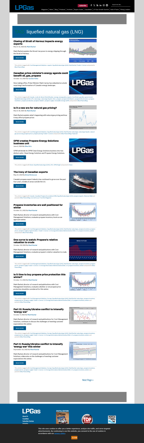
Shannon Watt (88, 196)
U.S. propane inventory (83, 231)
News (51, 9)
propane (59, 99)
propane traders (33, 231)
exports (49, 65)
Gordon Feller (33, 78)
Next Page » (87, 380)
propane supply (49, 100)
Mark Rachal (31, 47)
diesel (42, 97)
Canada (32, 97)
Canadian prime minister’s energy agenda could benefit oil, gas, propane (41, 74)
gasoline (81, 97)
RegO (59, 165)
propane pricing (38, 133)
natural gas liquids (46, 99)
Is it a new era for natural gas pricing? (35, 108)
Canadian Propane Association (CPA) (46, 196)
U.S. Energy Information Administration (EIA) (62, 231)
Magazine (44, 9)
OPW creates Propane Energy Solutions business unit (36, 142)
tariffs (67, 100)
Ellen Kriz (28, 146)
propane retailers (39, 100)
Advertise (25, 424)
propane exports (79, 196)
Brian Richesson (31, 175)
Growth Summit (101, 9)
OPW (55, 165)
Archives (69, 9)
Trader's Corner (82, 65)
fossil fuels (75, 97)
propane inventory (84, 229)
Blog (56, 9)
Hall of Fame (114, 9)
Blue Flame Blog (19, 67)
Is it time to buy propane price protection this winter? (39, 275)
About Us (25, 416)
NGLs (54, 99)
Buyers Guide (78, 9)
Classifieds (88, 9)
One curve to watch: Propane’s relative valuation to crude (36, 241)
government (89, 97)
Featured (74, 133)
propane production (27, 100)
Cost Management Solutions (38, 65)
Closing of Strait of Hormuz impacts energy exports (38, 42)
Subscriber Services (28, 421)
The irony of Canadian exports (31, 172)
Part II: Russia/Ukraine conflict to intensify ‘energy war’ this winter (38, 345)
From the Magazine (45, 198)
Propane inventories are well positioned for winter (38, 206)
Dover (31, 165)
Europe (49, 298)
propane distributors (68, 99)
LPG (32, 99)
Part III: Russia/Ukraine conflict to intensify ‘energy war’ (39, 310)
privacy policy (59, 433)
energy (56, 97)
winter (92, 231)
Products (62, 9)
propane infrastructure (82, 99)
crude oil (37, 97)
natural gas (37, 99)
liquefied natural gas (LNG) (61, 65)
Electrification (49, 97)
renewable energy (59, 100)
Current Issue (35, 198)
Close (74, 437)
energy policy (63, 97)
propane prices (28, 133)
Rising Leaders (125, 9)
